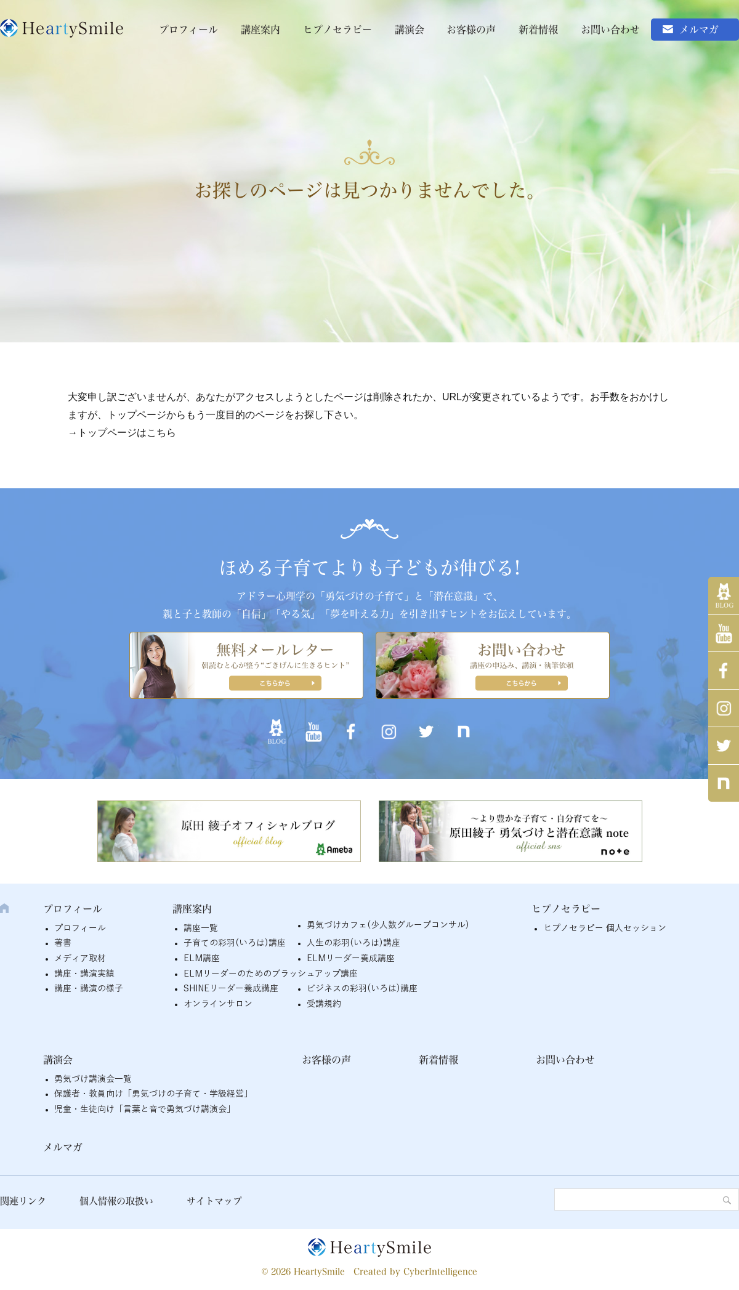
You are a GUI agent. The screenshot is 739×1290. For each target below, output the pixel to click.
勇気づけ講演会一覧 (93, 1079)
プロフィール (188, 29)
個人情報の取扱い (116, 1201)
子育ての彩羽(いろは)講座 (235, 943)
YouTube (723, 633)
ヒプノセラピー (337, 29)
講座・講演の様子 (88, 988)
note (723, 783)
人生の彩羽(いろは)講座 (353, 943)
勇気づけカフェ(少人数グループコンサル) (388, 925)
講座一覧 (201, 928)
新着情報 (538, 29)
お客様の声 (471, 29)
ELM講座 (202, 958)
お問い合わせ (610, 29)
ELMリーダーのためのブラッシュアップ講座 (271, 973)
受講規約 (324, 1004)
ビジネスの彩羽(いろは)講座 (362, 988)
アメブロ (723, 595)
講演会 (409, 29)
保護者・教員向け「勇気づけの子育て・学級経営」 (153, 1094)
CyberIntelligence (440, 1271)
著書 (62, 943)
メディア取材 (80, 958)
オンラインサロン (218, 1004)
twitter (723, 745)
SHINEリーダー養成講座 (231, 988)
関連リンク (23, 1201)
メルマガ (699, 29)
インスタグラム (723, 708)
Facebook (723, 670)
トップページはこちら (127, 432)
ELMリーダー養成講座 (351, 958)
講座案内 (260, 29)
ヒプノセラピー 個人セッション (604, 928)
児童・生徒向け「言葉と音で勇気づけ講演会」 (144, 1109)
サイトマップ (214, 1201)
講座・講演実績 (84, 973)
